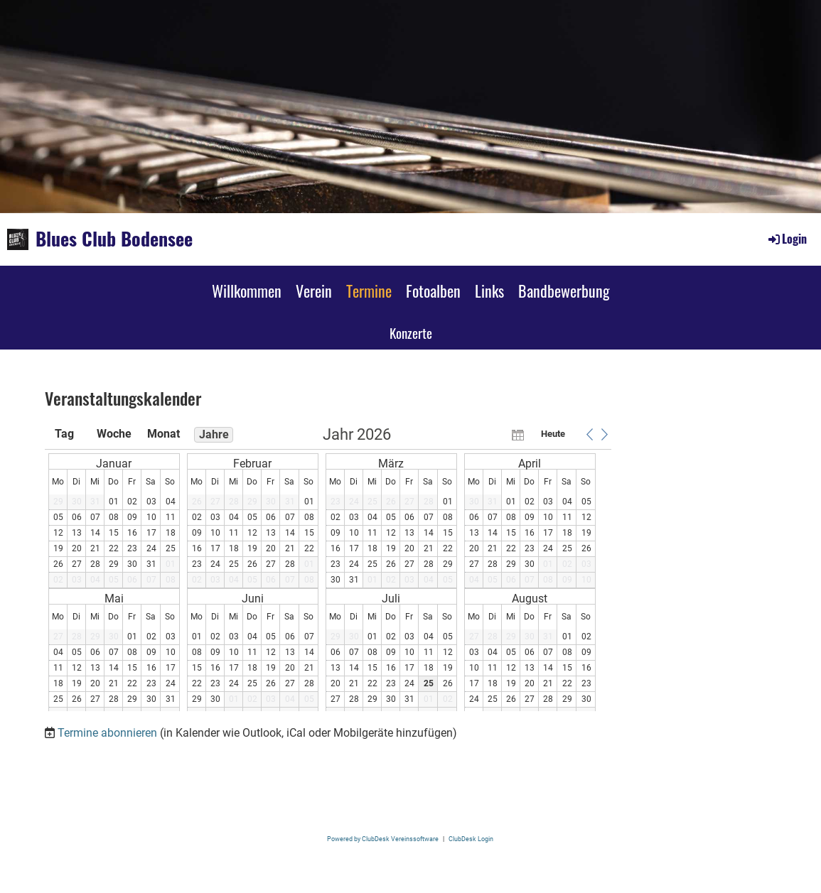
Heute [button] (553, 433)
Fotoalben (433, 290)
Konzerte (411, 332)
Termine (369, 290)
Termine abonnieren (107, 733)
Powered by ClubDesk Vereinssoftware (383, 839)
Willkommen (246, 290)
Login (786, 238)
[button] (590, 434)
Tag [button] (64, 433)
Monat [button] (163, 433)
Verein (314, 290)
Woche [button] (114, 433)
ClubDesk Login (471, 839)
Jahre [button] (214, 434)
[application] (328, 569)
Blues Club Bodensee (114, 238)
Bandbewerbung (564, 290)
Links (489, 290)
